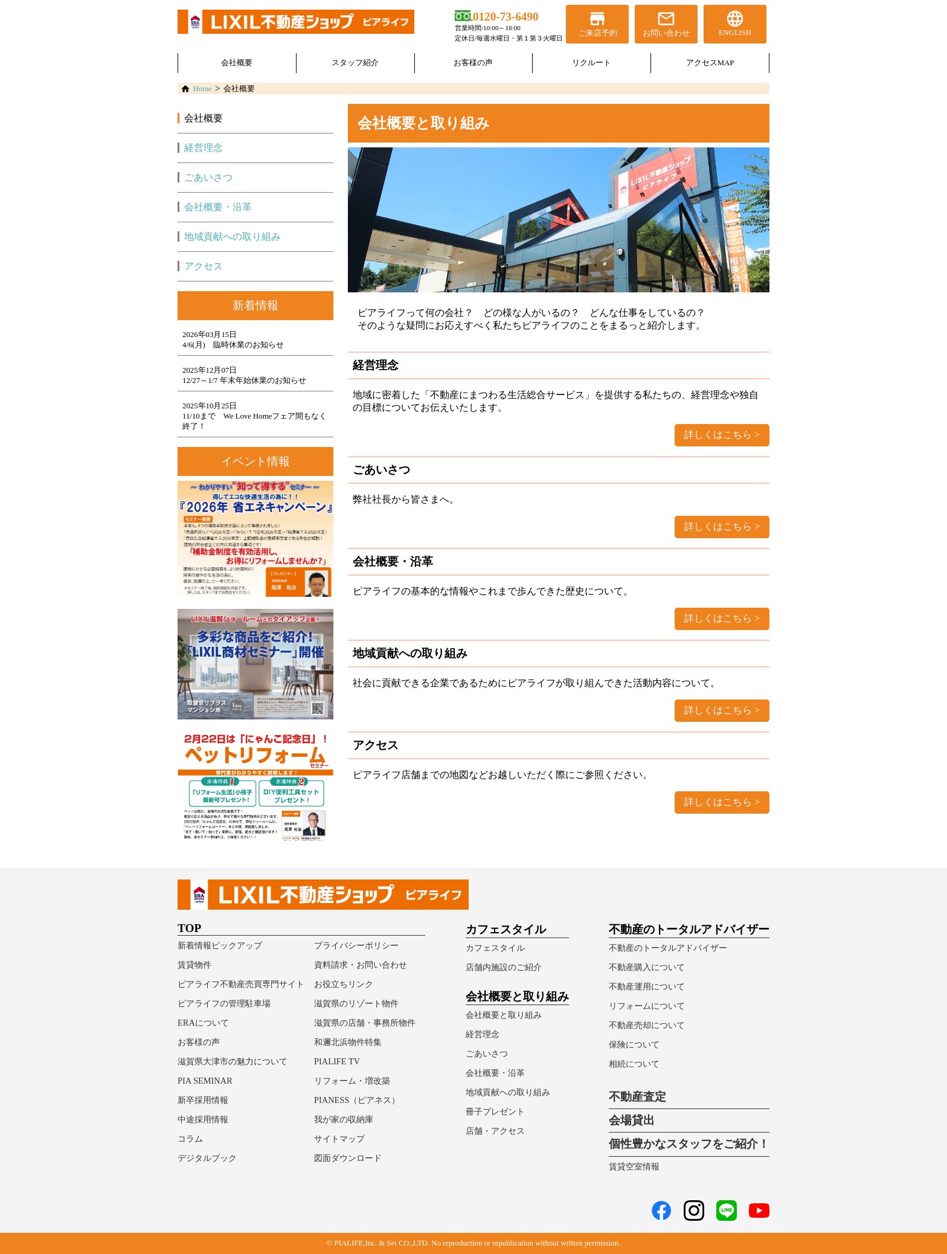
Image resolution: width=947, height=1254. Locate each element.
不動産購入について (647, 967)
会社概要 (236, 63)
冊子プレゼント (495, 1111)
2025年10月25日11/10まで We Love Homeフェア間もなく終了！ (254, 416)
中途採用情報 (203, 1119)
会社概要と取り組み (504, 1015)
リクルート (591, 63)
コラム (190, 1138)
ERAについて (203, 1022)
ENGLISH (735, 23)
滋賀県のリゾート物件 (356, 1003)
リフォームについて (647, 1006)
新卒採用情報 (203, 1100)
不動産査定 (637, 1096)
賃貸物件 (194, 964)
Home (202, 89)
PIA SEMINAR (205, 1080)
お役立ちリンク (343, 984)
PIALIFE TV (337, 1061)
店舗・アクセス (495, 1131)
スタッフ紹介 (355, 63)
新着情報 (255, 305)
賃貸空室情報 (634, 1166)
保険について (634, 1044)
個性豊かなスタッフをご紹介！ (689, 1143)
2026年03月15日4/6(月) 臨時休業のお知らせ (233, 339)
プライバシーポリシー (356, 945)
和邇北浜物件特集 (348, 1042)
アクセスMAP (710, 63)
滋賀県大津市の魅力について (232, 1061)
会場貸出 (632, 1120)
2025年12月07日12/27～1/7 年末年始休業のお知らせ (244, 375)
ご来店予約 (597, 23)
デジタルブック (207, 1158)
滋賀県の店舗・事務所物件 (365, 1022)
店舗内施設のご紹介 (504, 967)
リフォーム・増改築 (352, 1080)
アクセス (203, 266)
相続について (634, 1064)
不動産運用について (647, 986)
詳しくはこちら (718, 434)
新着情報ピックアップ (220, 945)
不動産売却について (647, 1025)
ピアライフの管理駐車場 (224, 1003)
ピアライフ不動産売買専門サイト (241, 984)
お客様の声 (473, 63)
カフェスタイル (495, 948)
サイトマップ (339, 1138)
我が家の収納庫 (343, 1119)
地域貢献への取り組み (232, 236)
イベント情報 (255, 461)
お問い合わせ (666, 23)
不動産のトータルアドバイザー (668, 948)
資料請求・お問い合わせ (360, 964)
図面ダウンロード (348, 1158)
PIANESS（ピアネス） (357, 1100)
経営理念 (203, 148)
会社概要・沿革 (218, 207)
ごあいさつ (208, 177)
